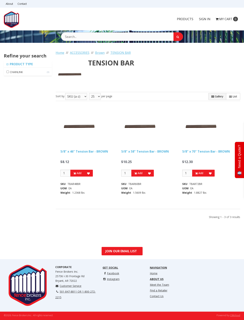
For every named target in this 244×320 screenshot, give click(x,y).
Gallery (217, 96)
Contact (22, 4)
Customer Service (68, 286)
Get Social (110, 267)
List (233, 96)
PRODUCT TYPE (21, 64)
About (9, 4)
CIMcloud (235, 315)
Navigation (158, 267)
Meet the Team (159, 285)
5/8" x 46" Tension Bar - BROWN (84, 151)
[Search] (178, 36)
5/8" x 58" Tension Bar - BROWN (145, 151)
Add (77, 173)
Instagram (111, 279)
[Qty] (65, 173)
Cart (227, 19)
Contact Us (157, 296)
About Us (157, 279)
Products (185, 19)
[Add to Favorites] (88, 173)
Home (153, 273)
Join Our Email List (121, 251)
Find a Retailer (158, 290)
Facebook (111, 273)
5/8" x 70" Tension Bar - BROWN (206, 151)
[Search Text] (122, 36)
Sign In (204, 19)
